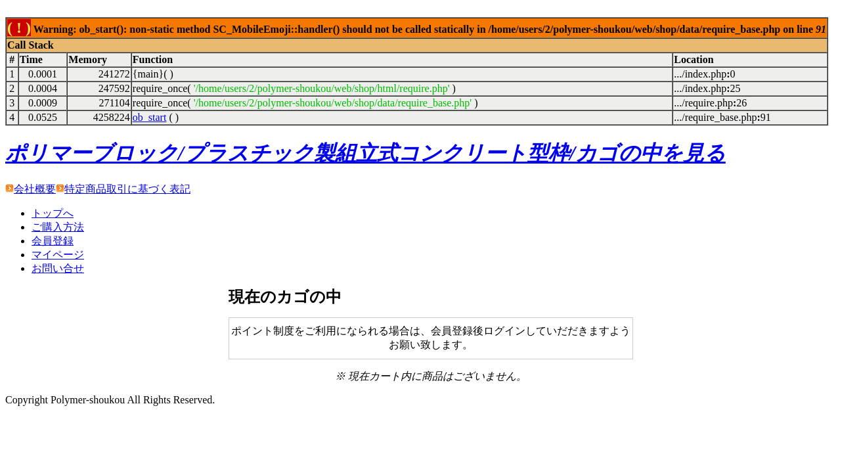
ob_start (150, 117)
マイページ (58, 254)
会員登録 (53, 240)
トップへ (53, 213)
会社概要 (35, 188)
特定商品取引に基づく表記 (127, 188)
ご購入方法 (58, 227)
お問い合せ (58, 268)
